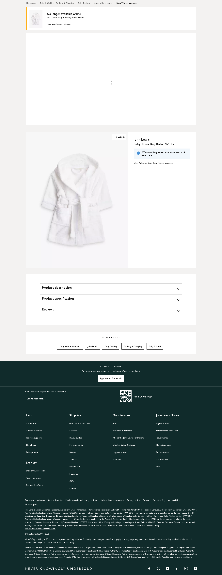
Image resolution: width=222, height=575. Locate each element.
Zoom (119, 137)
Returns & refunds (34, 485)
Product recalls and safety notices (81, 500)
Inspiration (74, 473)
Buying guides (75, 437)
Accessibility (174, 500)
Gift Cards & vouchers (79, 423)
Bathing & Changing (65, 3)
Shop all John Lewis (103, 3)
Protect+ (117, 459)
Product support (34, 437)
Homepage (31, 3)
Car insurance (162, 459)
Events (72, 488)
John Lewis (92, 346)
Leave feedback (35, 398)
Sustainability (159, 500)
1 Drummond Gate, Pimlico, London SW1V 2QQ (114, 513)
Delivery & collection (35, 470)
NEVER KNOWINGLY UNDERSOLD (58, 569)
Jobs (115, 423)
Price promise (32, 452)
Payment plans (162, 423)
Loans (159, 466)
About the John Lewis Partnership (129, 437)
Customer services (34, 430)
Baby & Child (46, 3)
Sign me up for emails (111, 378)
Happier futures (120, 452)
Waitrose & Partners (122, 430)
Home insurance (163, 445)
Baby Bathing (84, 3)
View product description (59, 23)
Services (73, 430)
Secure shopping (55, 500)
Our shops (31, 445)
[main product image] (38, 19)
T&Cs (55, 542)
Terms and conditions (35, 500)
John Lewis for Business (124, 445)
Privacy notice (133, 500)
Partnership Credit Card (167, 430)
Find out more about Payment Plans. (40, 528)
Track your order (33, 478)
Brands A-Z (74, 466)
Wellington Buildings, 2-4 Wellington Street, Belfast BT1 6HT (130, 522)
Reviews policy (32, 504)
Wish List (73, 459)
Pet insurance (162, 452)
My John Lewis (76, 445)
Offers (72, 481)
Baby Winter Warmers (126, 3)
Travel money (162, 437)
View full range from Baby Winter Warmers (153, 163)
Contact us (31, 423)
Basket (72, 452)
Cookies (146, 500)
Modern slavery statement (112, 500)
